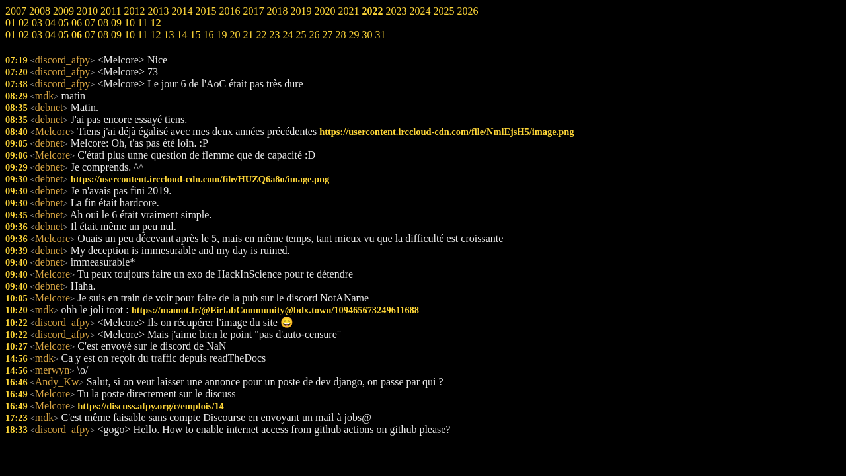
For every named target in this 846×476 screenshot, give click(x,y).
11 (142, 34)
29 (353, 34)
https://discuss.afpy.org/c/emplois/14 (150, 406)
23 (274, 34)
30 (367, 34)
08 (103, 34)
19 (221, 34)
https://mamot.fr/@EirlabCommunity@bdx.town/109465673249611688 (275, 310)
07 (90, 34)
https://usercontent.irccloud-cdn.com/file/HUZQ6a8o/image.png (200, 179)
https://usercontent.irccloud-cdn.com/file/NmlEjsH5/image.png (446, 131)
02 (24, 34)
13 (168, 34)
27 (327, 34)
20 (234, 34)
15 (195, 34)
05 (63, 34)
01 (10, 34)
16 (208, 34)
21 (248, 34)
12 (155, 34)
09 (116, 34)
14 (181, 34)
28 (340, 34)
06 (76, 34)
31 (380, 34)
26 (314, 34)
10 (129, 34)
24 (287, 34)
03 (37, 34)
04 (50, 34)
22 (261, 34)
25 (300, 34)
